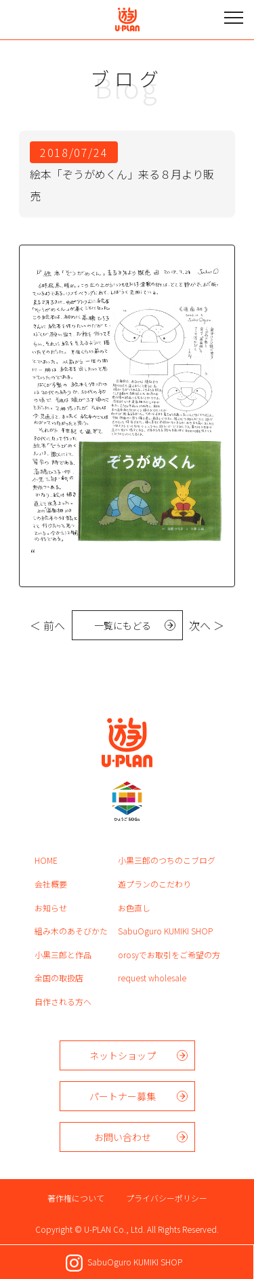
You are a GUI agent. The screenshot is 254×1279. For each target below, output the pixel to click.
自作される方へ (63, 1001)
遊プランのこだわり (154, 884)
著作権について (75, 1198)
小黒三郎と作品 (63, 954)
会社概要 (51, 884)
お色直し (134, 907)
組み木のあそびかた (71, 930)
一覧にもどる (122, 625)
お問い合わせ (122, 1137)
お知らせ (51, 907)
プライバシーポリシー (166, 1198)
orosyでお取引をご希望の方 (169, 954)
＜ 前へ (47, 625)
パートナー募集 (122, 1096)
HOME (46, 860)
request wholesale (152, 977)
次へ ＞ (206, 625)
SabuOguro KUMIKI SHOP (165, 930)
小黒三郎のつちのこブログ (166, 860)
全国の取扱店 (59, 977)
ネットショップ (122, 1055)
